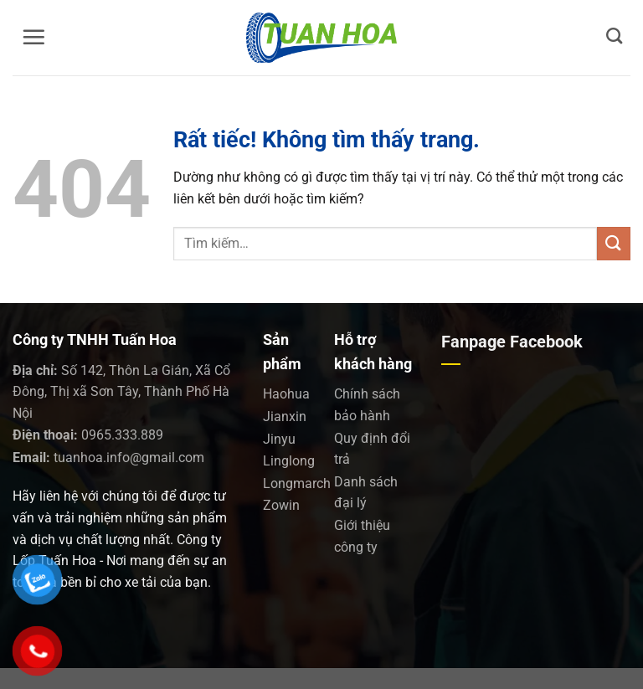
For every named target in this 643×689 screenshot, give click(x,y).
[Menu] (33, 37)
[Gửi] (613, 243)
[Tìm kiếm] (614, 35)
